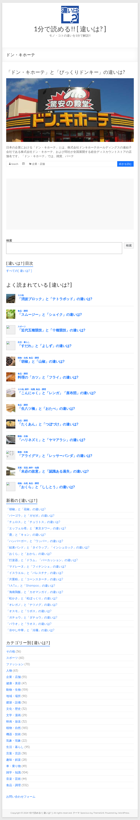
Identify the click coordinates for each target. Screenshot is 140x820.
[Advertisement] (70, 204)
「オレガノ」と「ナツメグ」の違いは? (31, 604)
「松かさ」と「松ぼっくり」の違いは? (31, 598)
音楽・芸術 (13, 779)
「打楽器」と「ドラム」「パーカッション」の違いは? (42, 560)
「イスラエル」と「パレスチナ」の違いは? (34, 573)
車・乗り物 (13, 766)
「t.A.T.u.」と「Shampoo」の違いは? (30, 585)
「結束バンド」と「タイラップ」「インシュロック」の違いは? (47, 547)
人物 (9, 670)
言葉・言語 (13, 753)
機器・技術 (13, 734)
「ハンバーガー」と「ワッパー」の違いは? (34, 541)
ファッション (15, 664)
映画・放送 (13, 721)
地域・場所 (13, 696)
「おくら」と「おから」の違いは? (28, 554)
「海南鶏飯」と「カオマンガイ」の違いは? (34, 592)
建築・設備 (13, 702)
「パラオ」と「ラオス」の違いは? (28, 624)
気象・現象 (13, 740)
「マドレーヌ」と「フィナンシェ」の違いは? (36, 566)
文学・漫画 (13, 715)
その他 (10, 651)
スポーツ (12, 658)
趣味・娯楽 (13, 759)
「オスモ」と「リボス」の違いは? (28, 611)
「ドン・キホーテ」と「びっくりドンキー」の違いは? (65, 72)
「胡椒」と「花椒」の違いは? (26, 509)
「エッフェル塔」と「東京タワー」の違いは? (36, 528)
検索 (9, 240)
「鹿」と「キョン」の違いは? (26, 534)
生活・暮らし (15, 747)
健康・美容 (13, 683)
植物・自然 (13, 728)
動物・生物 (13, 689)
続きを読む (125, 163)
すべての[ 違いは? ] (19, 270)
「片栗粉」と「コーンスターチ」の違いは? (34, 579)
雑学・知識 (13, 772)
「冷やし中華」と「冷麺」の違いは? (30, 630)
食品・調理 (13, 785)
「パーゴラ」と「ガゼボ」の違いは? (30, 515)
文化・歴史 (13, 708)
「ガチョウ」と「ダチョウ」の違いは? (31, 617)
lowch (14, 163)
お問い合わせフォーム (20, 796)
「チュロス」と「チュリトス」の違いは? (33, 522)
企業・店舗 (38, 163)
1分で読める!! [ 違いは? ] (70, 29)
